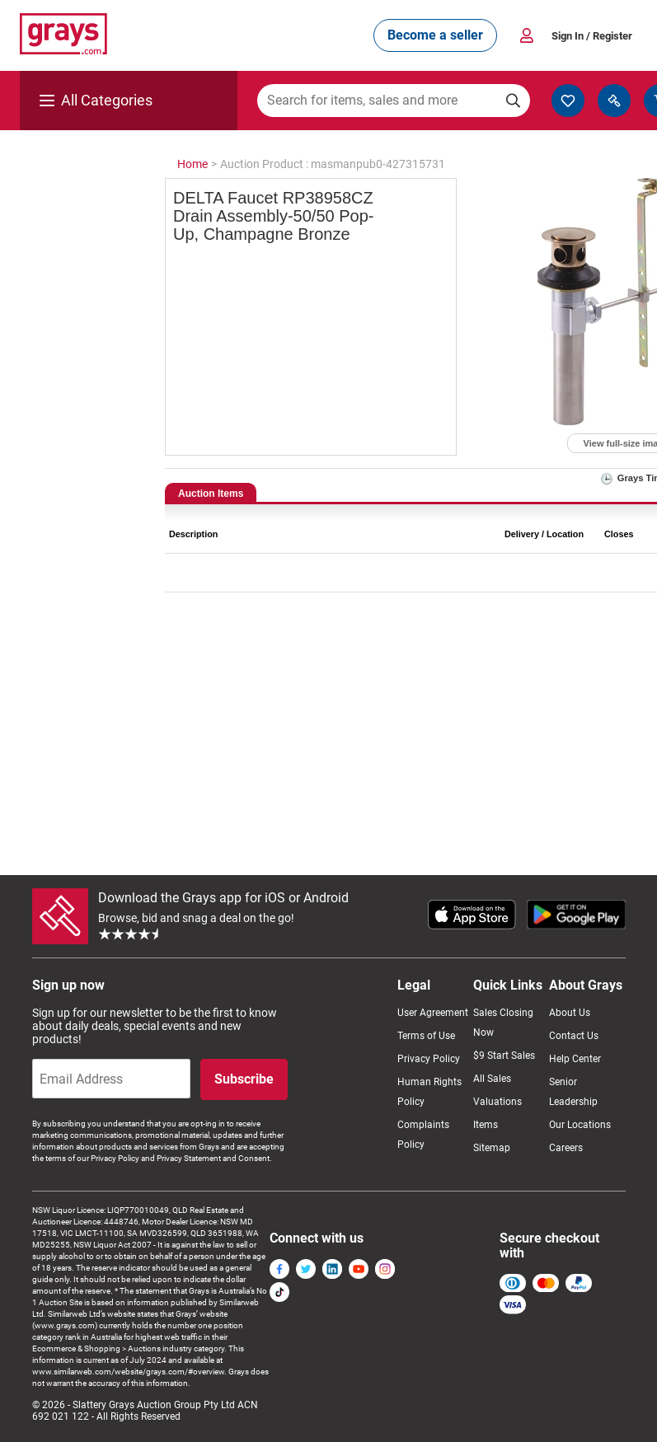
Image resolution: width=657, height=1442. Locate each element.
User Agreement (432, 1012)
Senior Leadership (573, 1091)
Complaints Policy (423, 1134)
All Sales (492, 1078)
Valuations (497, 1101)
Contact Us (573, 1036)
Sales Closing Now (503, 1022)
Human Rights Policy (429, 1091)
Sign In (591, 36)
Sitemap (491, 1148)
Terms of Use (426, 1036)
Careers (566, 1148)
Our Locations (580, 1125)
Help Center (575, 1059)
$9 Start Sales (504, 1055)
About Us (569, 1012)
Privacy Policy (428, 1059)
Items (485, 1125)
